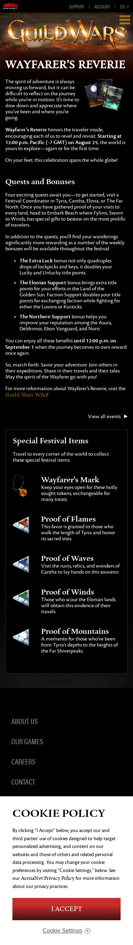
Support (76, 6)
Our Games (27, 741)
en (122, 6)
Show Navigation (125, 20)
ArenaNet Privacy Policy (47, 878)
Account (102, 6)
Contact (23, 781)
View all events (104, 417)
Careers (23, 761)
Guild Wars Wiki (26, 395)
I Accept (66, 909)
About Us (24, 721)
